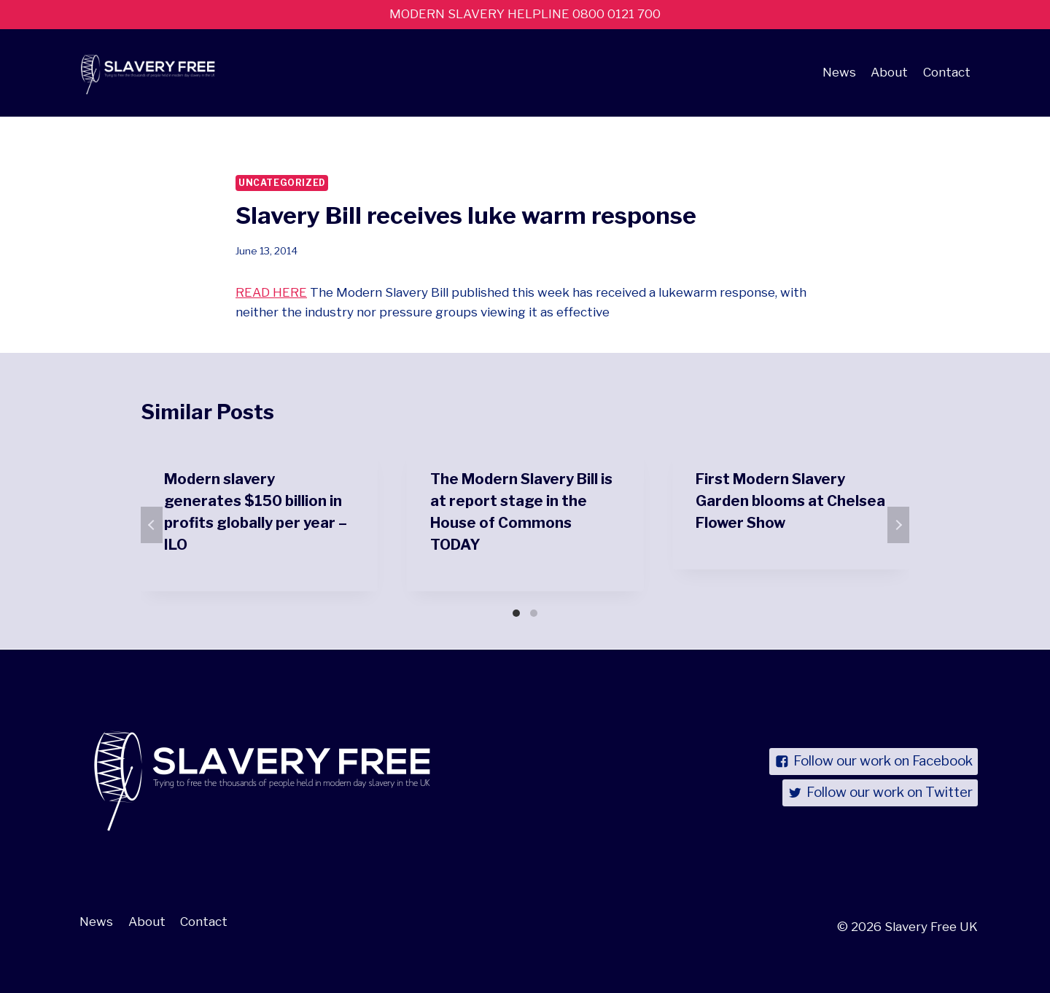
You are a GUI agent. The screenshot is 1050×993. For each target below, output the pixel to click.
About (889, 72)
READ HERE (271, 292)
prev (152, 525)
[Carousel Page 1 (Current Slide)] (516, 613)
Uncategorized (281, 183)
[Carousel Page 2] (533, 613)
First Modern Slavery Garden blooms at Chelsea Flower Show (790, 500)
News (839, 72)
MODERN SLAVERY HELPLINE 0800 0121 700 (525, 14)
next (898, 525)
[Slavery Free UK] (145, 73)
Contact (947, 72)
